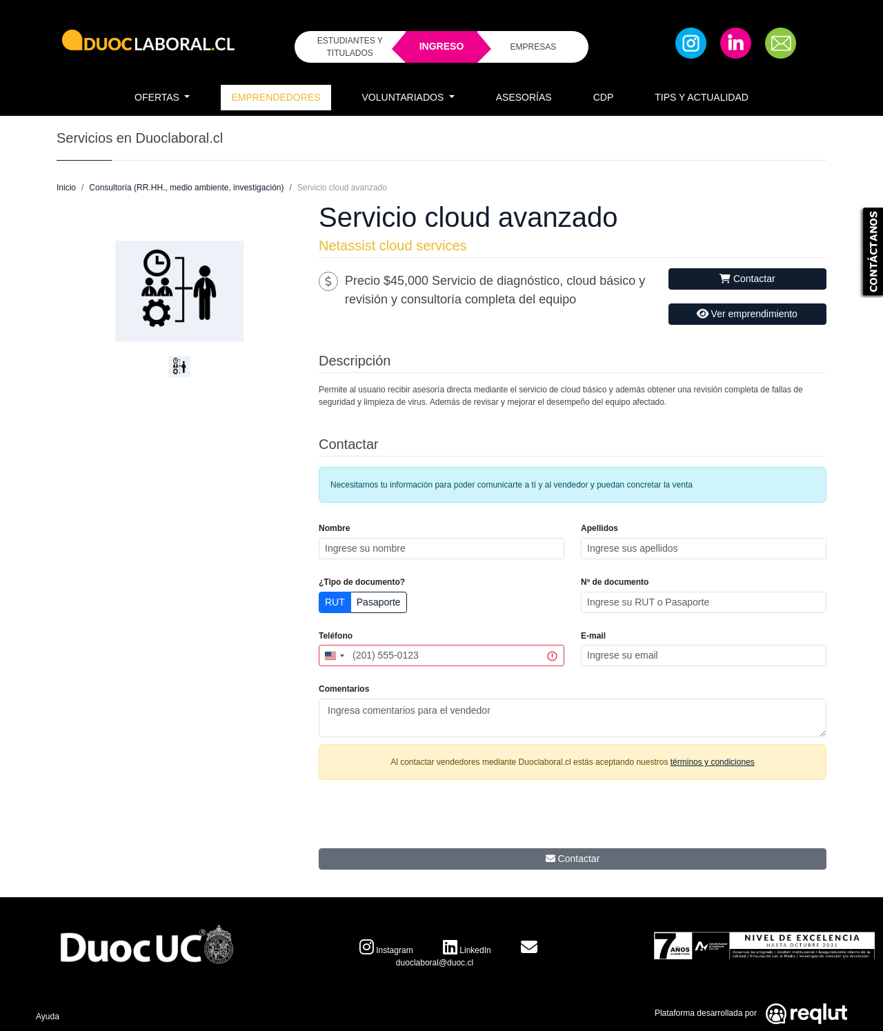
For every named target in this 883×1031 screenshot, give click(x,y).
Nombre (334, 528)
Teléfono (336, 636)
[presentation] (572, 818)
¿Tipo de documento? (362, 582)
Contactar (747, 278)
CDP (603, 97)
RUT (335, 602)
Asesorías (524, 97)
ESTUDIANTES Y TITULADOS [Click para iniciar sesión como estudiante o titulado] (350, 47)
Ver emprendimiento (746, 314)
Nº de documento (614, 582)
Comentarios (344, 689)
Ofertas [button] (158, 97)
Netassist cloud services (393, 245)
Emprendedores (275, 97)
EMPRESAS (533, 47)
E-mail (593, 636)
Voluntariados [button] (404, 97)
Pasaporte (379, 602)
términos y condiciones (713, 762)
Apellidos (599, 528)
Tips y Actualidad (701, 97)
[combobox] (333, 655)
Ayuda (47, 1016)
